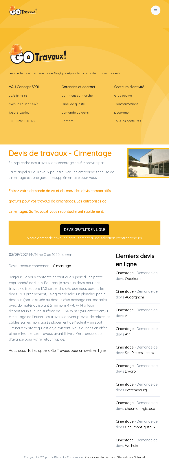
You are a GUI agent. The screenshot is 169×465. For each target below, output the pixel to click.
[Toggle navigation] (155, 10)
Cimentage (62, 266)
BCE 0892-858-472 (22, 121)
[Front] (37, 54)
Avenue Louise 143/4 (23, 104)
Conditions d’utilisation (100, 457)
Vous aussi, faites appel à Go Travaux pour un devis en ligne (57, 350)
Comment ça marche (77, 96)
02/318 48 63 (18, 96)
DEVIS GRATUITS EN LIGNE (84, 229)
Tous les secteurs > (127, 121)
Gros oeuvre (123, 96)
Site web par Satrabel (131, 457)
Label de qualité (73, 104)
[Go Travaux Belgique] (23, 10)
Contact (67, 121)
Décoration (122, 112)
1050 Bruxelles (19, 112)
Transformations (126, 104)
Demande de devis (75, 112)
